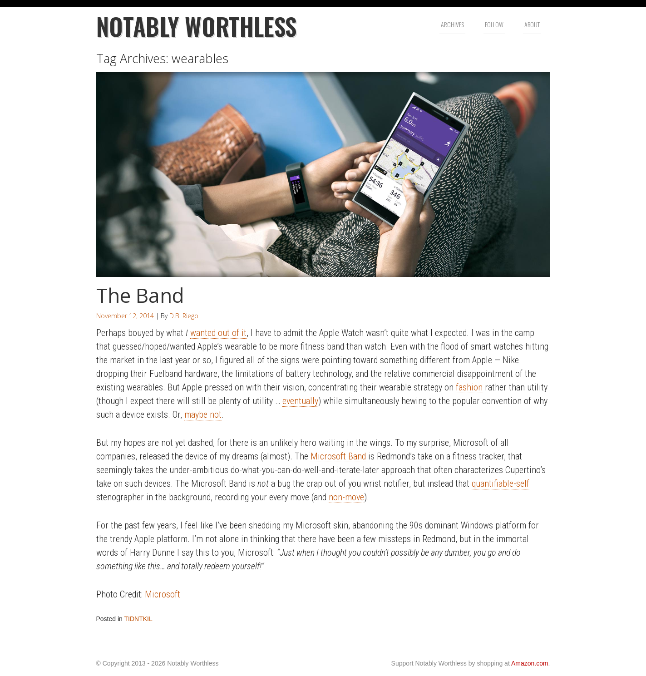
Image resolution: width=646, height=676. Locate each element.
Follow (494, 24)
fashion (469, 387)
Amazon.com (529, 663)
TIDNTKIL (138, 618)
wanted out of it (218, 332)
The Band (140, 295)
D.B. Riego (183, 315)
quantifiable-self (500, 483)
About (532, 24)
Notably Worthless (196, 26)
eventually (300, 400)
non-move (346, 497)
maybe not (203, 414)
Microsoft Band (338, 456)
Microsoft (162, 594)
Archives (452, 24)
